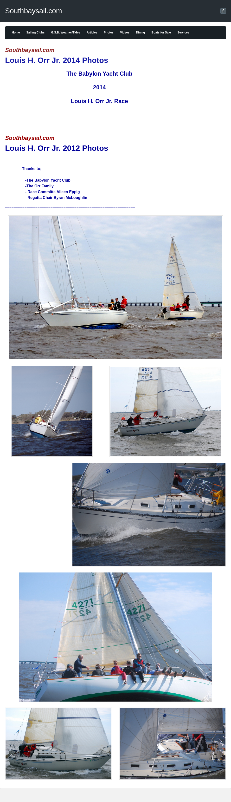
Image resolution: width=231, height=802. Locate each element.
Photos (109, 32)
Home (16, 32)
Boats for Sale (161, 32)
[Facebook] (223, 11)
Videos (124, 32)
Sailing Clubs (35, 32)
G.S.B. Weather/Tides (65, 32)
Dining (140, 32)
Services (183, 32)
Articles (92, 32)
